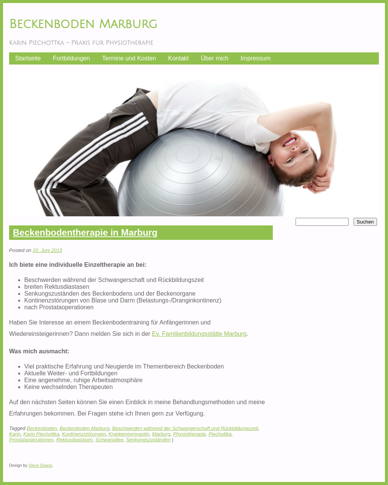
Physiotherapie (189, 434)
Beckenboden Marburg (83, 24)
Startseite (28, 58)
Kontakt (178, 58)
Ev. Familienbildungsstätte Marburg (199, 334)
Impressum (256, 58)
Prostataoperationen (31, 439)
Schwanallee (109, 439)
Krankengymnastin (128, 434)
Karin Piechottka (41, 434)
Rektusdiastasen (74, 439)
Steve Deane (40, 465)
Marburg (161, 434)
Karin (14, 434)
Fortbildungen (71, 58)
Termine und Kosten (129, 58)
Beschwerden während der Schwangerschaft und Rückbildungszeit (185, 428)
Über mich (214, 58)
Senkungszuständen (148, 439)
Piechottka (220, 434)
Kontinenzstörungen (84, 434)
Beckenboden (42, 428)
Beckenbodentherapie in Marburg (85, 232)
